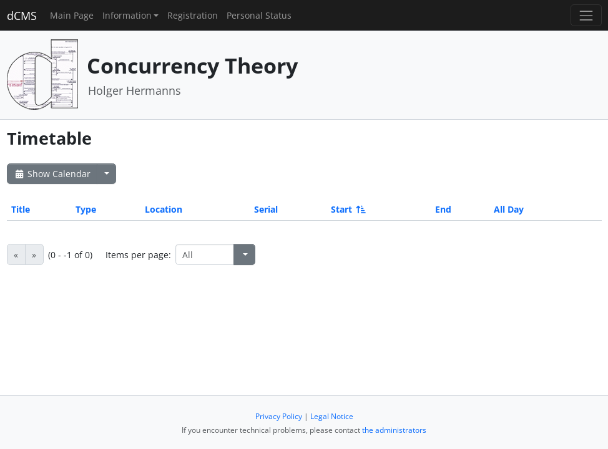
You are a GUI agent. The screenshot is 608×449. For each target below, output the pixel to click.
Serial (266, 209)
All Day (509, 209)
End (443, 209)
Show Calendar (52, 174)
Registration (192, 15)
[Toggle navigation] (586, 15)
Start (347, 209)
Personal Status (259, 15)
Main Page (72, 15)
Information (127, 15)
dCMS (22, 15)
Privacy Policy (278, 416)
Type (86, 209)
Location (163, 209)
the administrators (394, 430)
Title (20, 209)
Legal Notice (331, 416)
